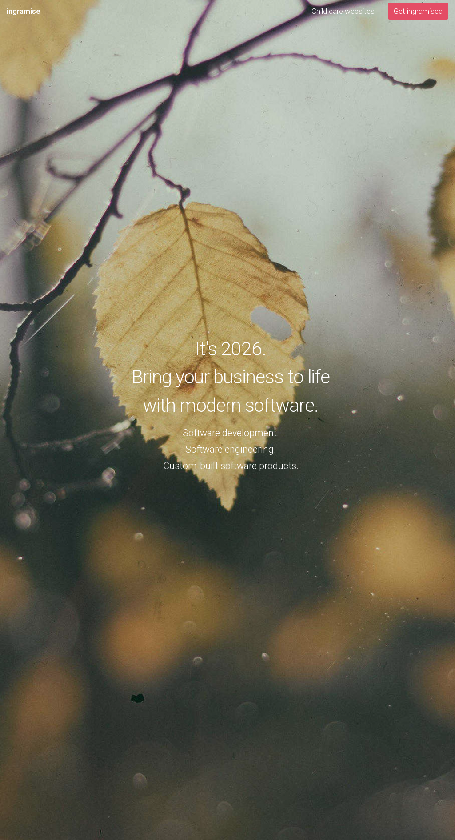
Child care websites (343, 11)
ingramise (23, 11)
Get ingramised (418, 11)
